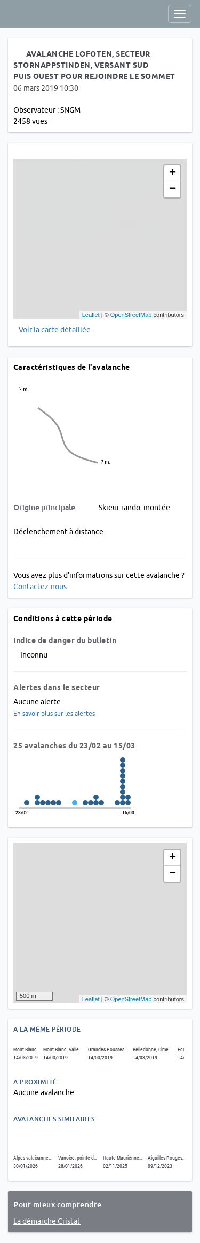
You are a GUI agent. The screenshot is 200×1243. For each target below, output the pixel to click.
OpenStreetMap (131, 315)
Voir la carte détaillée (55, 330)
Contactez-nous (40, 586)
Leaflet (91, 315)
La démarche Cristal (47, 1221)
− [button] (172, 189)
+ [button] (172, 173)
